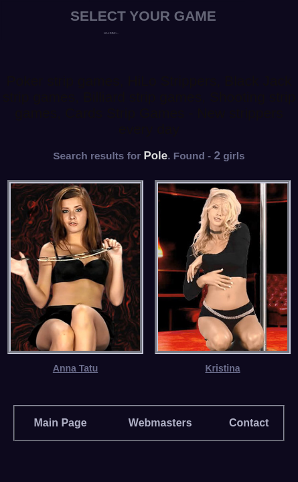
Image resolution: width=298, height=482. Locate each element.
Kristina (222, 368)
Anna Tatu (75, 368)
